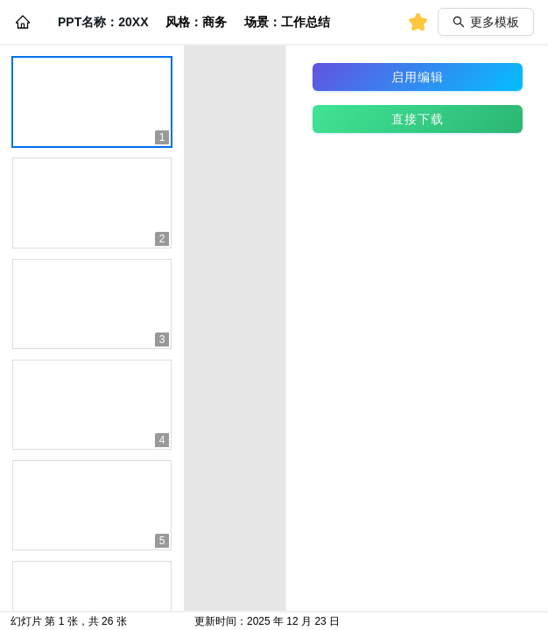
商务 (214, 22)
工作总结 (305, 22)
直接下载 (417, 119)
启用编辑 (417, 77)
